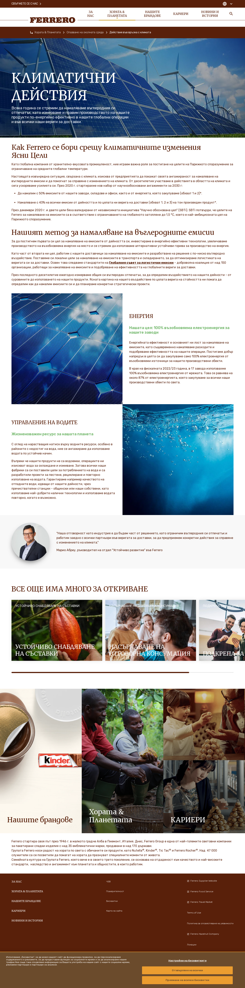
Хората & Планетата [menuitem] (117, 14)
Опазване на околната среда (85, 32)
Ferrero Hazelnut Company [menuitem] (203, 934)
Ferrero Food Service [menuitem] (200, 891)
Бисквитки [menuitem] (112, 901)
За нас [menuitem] (90, 14)
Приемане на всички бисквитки (187, 980)
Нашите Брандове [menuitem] (152, 14)
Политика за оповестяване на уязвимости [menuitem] (210, 923)
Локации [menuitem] (191, 944)
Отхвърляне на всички (187, 970)
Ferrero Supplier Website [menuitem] (202, 880)
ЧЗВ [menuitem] (108, 881)
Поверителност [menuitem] (115, 891)
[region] (122, 970)
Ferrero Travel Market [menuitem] (199, 902)
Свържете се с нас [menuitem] (26, 3)
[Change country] (227, 4)
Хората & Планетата (47, 32)
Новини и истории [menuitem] (210, 14)
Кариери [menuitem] (180, 14)
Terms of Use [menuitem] (194, 912)
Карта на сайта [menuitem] (114, 910)
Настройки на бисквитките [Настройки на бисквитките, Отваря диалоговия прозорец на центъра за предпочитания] (187, 960)
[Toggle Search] (231, 13)
